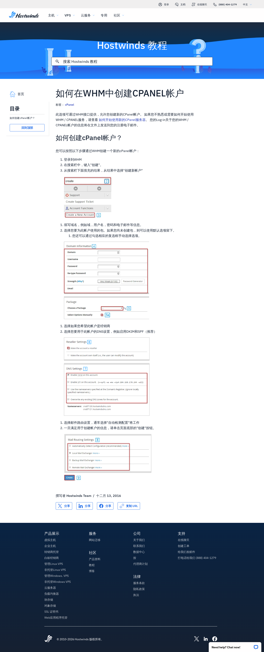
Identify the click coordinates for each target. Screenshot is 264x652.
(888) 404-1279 (225, 4)
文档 (180, 4)
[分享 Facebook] (105, 506)
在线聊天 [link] (199, 4)
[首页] (24, 15)
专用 (104, 15)
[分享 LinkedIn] (84, 506)
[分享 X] (64, 506)
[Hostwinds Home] (48, 639)
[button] (235, 645)
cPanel (69, 105)
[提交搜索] (57, 61)
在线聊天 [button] (183, 540)
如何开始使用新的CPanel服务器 (122, 120)
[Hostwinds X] (194, 639)
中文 (248, 4)
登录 (164, 4)
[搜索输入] (137, 61)
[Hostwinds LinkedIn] (203, 639)
